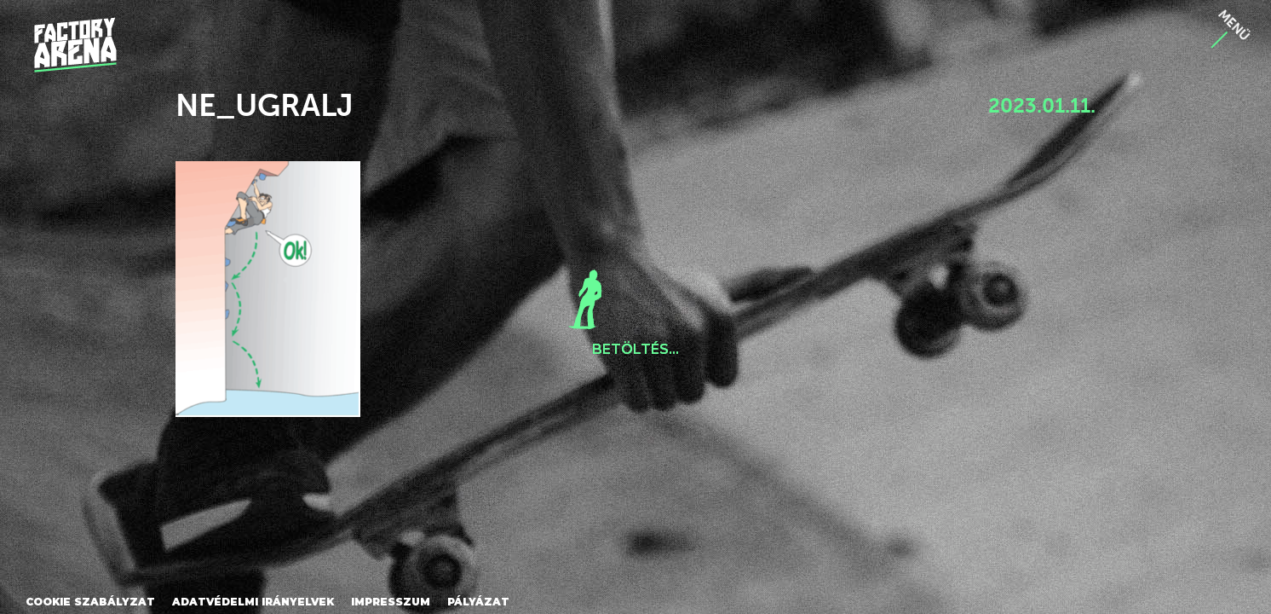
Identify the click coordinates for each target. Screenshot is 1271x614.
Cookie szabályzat (90, 601)
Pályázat (478, 601)
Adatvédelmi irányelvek (253, 601)
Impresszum (390, 601)
